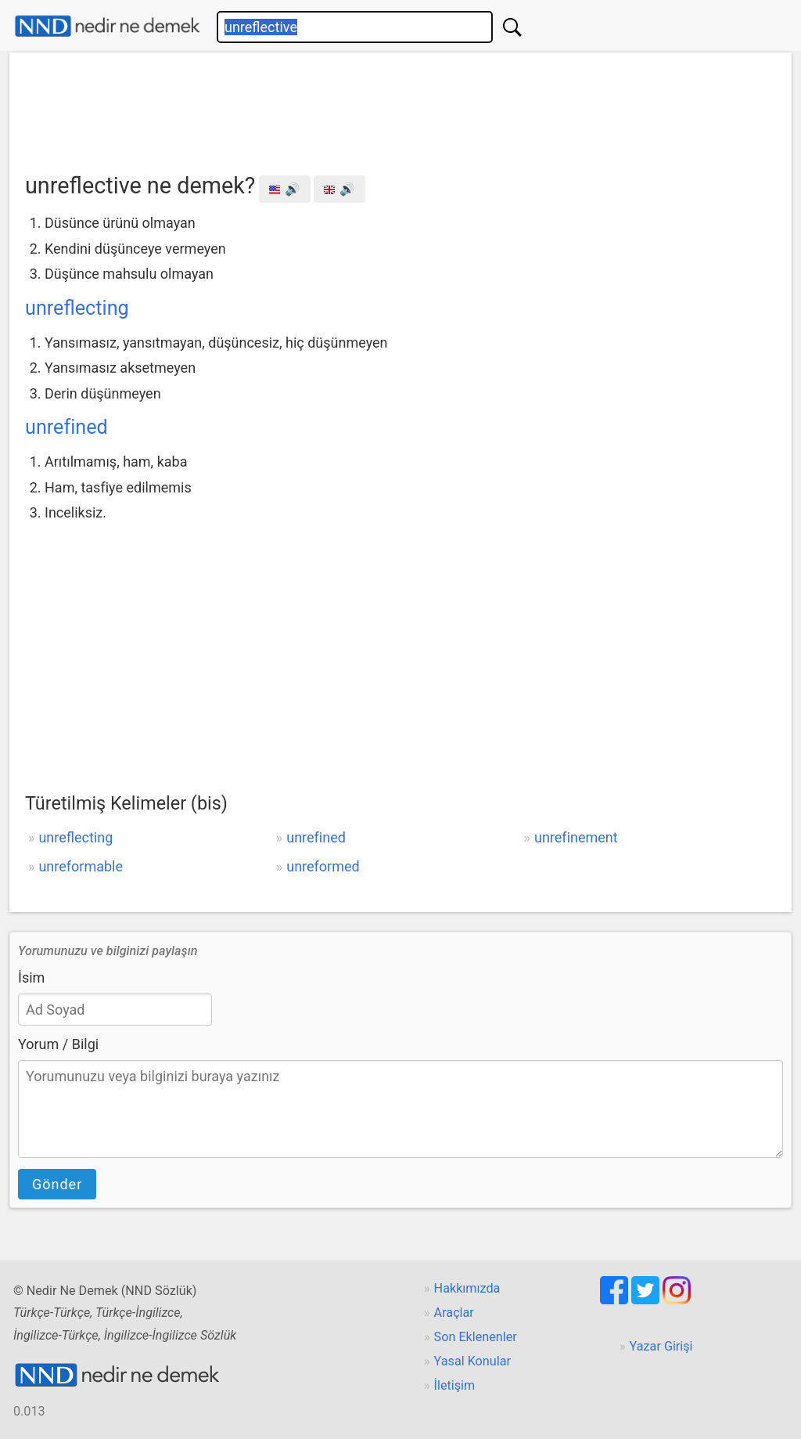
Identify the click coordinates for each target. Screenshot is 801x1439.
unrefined (66, 427)
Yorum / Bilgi (58, 1044)
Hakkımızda (467, 1288)
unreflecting (77, 308)
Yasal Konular (472, 1361)
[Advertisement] (400, 107)
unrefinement (576, 837)
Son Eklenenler (475, 1336)
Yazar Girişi (661, 1346)
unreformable (80, 866)
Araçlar (454, 1312)
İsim (31, 977)
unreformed (322, 866)
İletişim (455, 1385)
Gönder (57, 1184)
